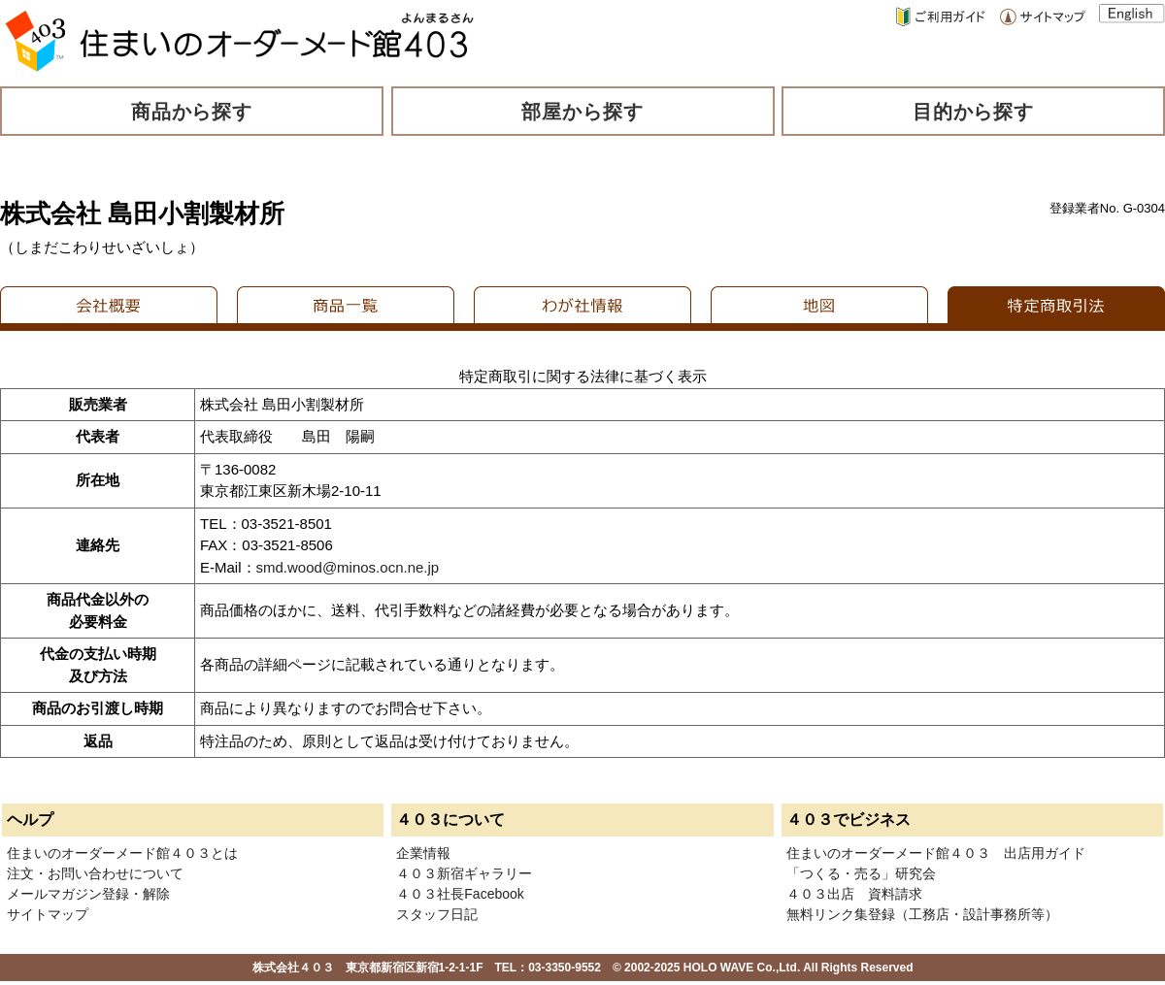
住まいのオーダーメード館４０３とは (122, 853)
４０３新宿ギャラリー (464, 873)
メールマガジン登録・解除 (88, 894)
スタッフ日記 (437, 914)
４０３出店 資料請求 (854, 894)
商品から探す (192, 111)
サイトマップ (47, 914)
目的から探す (974, 111)
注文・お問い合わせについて (95, 873)
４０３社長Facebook (459, 894)
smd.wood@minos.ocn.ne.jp (348, 567)
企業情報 (423, 853)
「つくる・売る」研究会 (861, 873)
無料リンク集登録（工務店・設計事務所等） (922, 914)
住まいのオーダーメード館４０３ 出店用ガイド (935, 853)
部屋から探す (582, 111)
